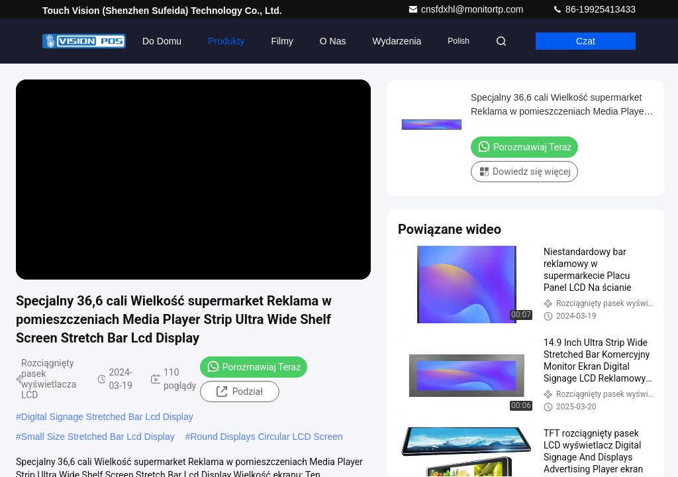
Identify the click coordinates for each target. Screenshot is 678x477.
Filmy (282, 41)
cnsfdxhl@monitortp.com (467, 9)
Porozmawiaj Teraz (254, 366)
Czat (585, 41)
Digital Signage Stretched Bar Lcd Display (107, 416)
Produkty (226, 41)
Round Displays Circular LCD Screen (266, 436)
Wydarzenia (397, 41)
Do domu (161, 41)
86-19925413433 (594, 9)
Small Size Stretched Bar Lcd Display (98, 436)
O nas (333, 41)
